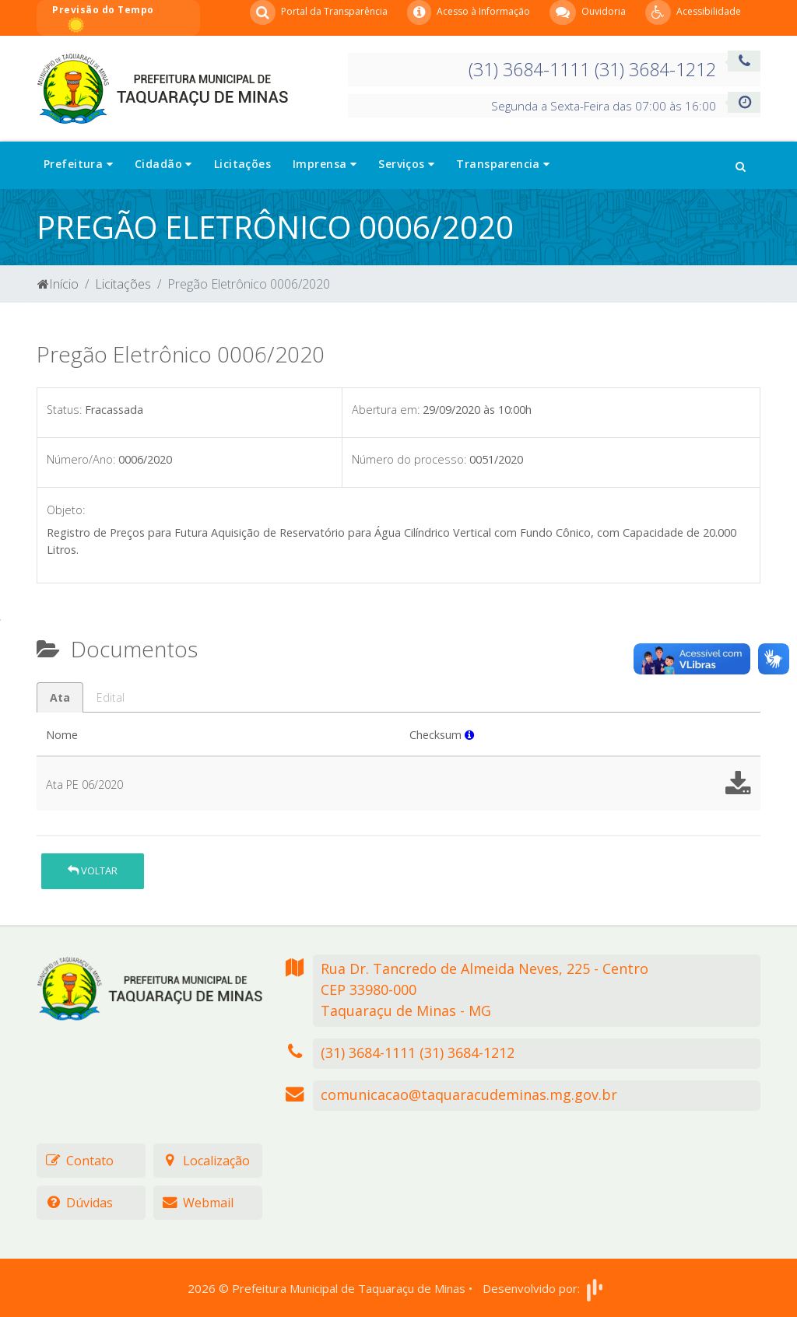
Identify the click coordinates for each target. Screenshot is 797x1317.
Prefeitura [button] (78, 163)
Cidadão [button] (163, 163)
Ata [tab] (60, 697)
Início (58, 283)
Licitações (242, 163)
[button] (741, 165)
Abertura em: (386, 409)
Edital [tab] (111, 697)
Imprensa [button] (324, 163)
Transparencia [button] (502, 163)
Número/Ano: (81, 459)
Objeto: (66, 510)
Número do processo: (409, 459)
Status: (64, 409)
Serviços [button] (406, 163)
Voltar (93, 870)
